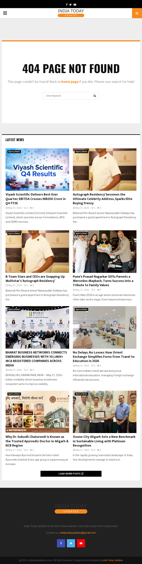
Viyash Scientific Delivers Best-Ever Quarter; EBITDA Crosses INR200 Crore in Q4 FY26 (36, 199)
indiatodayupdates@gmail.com (78, 532)
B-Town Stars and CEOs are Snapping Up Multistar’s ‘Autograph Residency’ (35, 279)
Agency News (14, 152)
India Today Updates (112, 560)
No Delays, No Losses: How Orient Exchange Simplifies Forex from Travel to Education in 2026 (104, 357)
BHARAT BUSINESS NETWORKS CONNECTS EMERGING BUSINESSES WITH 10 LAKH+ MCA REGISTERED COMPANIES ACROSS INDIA (36, 359)
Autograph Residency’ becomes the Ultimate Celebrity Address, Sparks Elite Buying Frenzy (102, 199)
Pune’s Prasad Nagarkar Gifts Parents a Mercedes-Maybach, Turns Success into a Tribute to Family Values (103, 281)
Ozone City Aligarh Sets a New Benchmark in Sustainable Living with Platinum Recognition (104, 441)
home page (69, 82)
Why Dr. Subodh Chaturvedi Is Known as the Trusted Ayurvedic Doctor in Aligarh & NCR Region (37, 441)
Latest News (15, 139)
